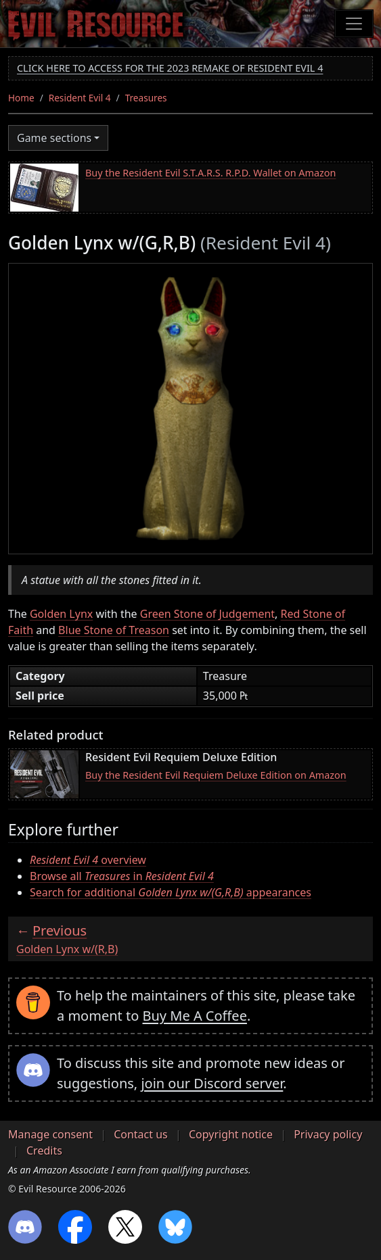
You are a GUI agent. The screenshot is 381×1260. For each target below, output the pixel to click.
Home (21, 97)
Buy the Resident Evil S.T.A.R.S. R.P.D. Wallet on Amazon (210, 172)
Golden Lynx (61, 613)
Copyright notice (231, 1134)
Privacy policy (328, 1134)
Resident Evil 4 (80, 97)
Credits (44, 1150)
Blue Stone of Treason (113, 630)
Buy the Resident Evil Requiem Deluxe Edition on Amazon (215, 775)
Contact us (141, 1134)
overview (88, 859)
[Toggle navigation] (354, 23)
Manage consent (50, 1134)
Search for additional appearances (170, 892)
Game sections (54, 137)
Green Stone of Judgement (207, 613)
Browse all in (122, 876)
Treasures (146, 97)
